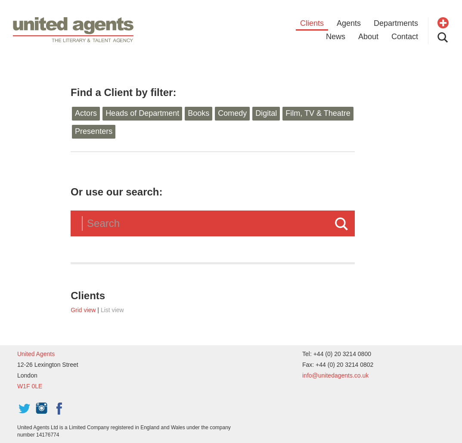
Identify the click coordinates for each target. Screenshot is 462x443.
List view (112, 310)
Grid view (83, 310)
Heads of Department (142, 113)
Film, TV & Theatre (317, 113)
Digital (266, 113)
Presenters (93, 131)
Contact (404, 36)
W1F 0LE (29, 386)
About (368, 36)
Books (198, 113)
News (335, 36)
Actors (86, 113)
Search (341, 223)
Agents (349, 23)
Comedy (232, 113)
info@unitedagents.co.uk (335, 375)
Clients (312, 23)
